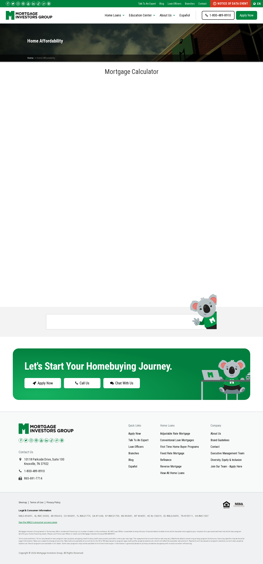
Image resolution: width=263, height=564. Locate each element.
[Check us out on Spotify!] (62, 440)
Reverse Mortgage (171, 466)
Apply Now (247, 15)
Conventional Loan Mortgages (177, 440)
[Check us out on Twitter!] (13, 4)
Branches (190, 3)
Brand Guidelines (220, 440)
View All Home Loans (172, 473)
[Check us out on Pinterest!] (23, 4)
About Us (216, 433)
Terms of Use (36, 502)
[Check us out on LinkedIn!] (33, 4)
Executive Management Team (227, 453)
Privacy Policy (53, 502)
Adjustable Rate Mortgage (175, 433)
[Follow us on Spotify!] (49, 4)
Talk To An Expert (147, 3)
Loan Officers (174, 3)
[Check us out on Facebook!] (8, 4)
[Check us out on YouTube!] (28, 4)
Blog (161, 3)
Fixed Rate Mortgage (172, 453)
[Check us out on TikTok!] (39, 4)
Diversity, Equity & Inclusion (226, 460)
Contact (202, 3)
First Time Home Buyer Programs (179, 446)
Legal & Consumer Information (35, 510)
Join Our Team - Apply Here (226, 466)
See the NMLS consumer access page (38, 522)
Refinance (165, 460)
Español (185, 15)
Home (30, 58)
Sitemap (23, 502)
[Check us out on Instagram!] (18, 4)
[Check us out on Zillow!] (44, 4)
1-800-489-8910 (34, 471)
